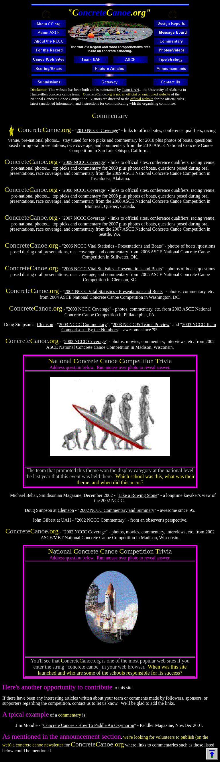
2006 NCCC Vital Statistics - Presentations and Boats (113, 246)
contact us (81, 703)
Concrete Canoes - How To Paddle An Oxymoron (88, 725)
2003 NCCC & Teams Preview (141, 324)
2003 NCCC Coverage (88, 309)
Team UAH (130, 89)
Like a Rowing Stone (138, 495)
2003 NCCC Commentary (83, 324)
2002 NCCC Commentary (101, 520)
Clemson (45, 324)
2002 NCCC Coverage (85, 341)
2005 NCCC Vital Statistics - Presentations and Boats (113, 268)
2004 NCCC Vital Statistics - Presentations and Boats (113, 291)
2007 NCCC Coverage (84, 218)
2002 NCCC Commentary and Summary (117, 510)
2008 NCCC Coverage (84, 190)
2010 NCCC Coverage (97, 130)
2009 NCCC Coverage (84, 162)
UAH (66, 520)
